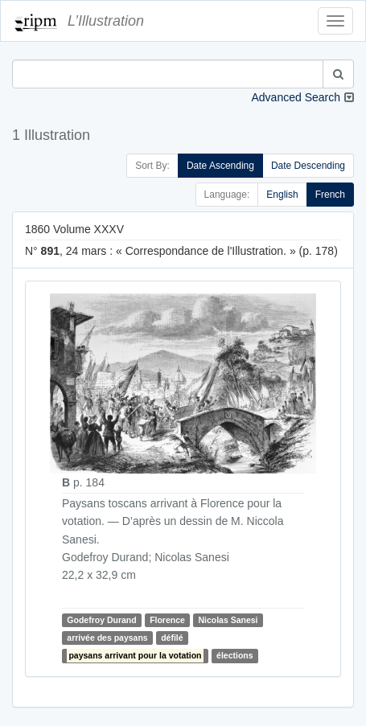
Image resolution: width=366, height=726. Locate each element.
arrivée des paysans (107, 637)
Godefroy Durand (101, 620)
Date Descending (308, 165)
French (330, 194)
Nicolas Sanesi (227, 620)
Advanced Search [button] (295, 97)
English (282, 194)
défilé (172, 637)
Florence (167, 620)
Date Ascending (220, 165)
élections (234, 655)
